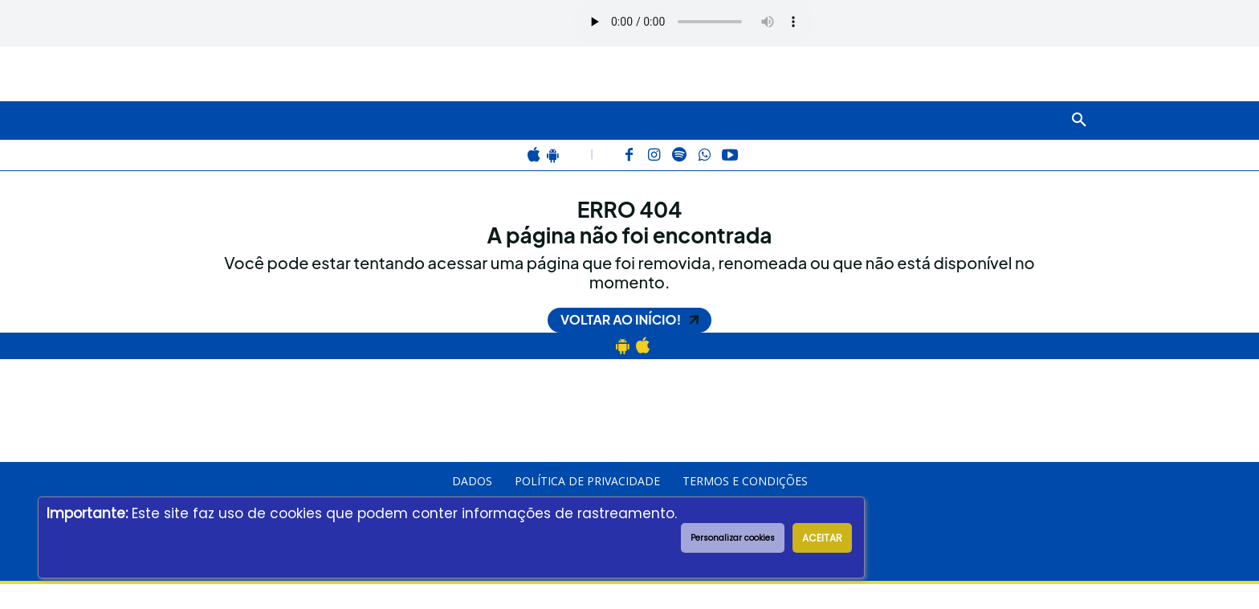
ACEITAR (822, 538)
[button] (1079, 120)
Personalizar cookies (733, 538)
